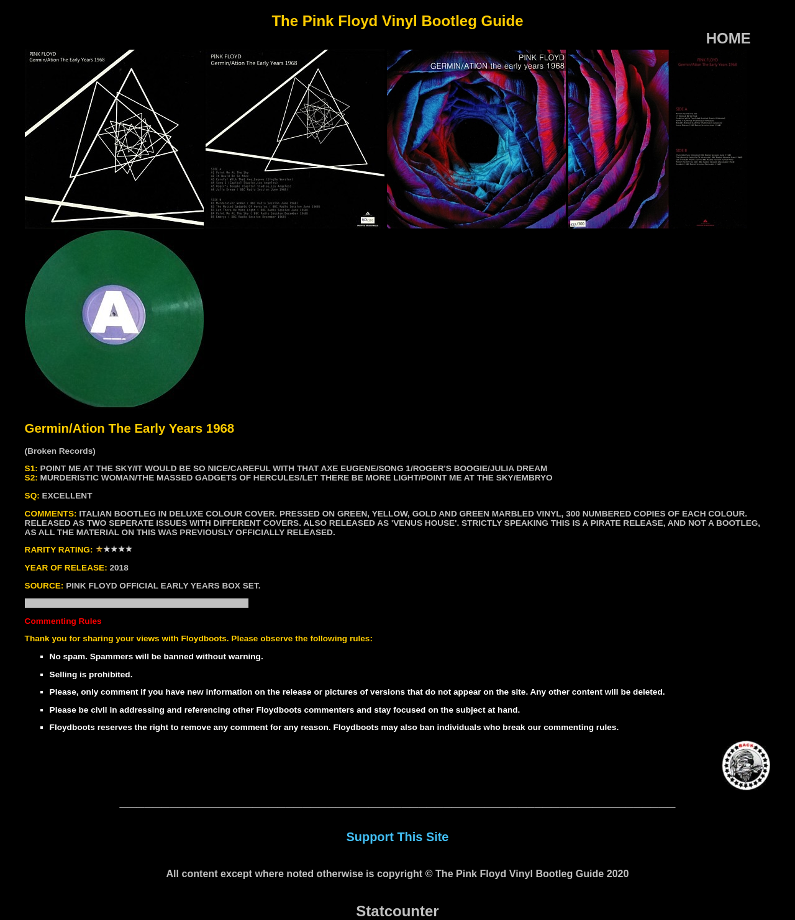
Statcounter (397, 911)
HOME (728, 38)
